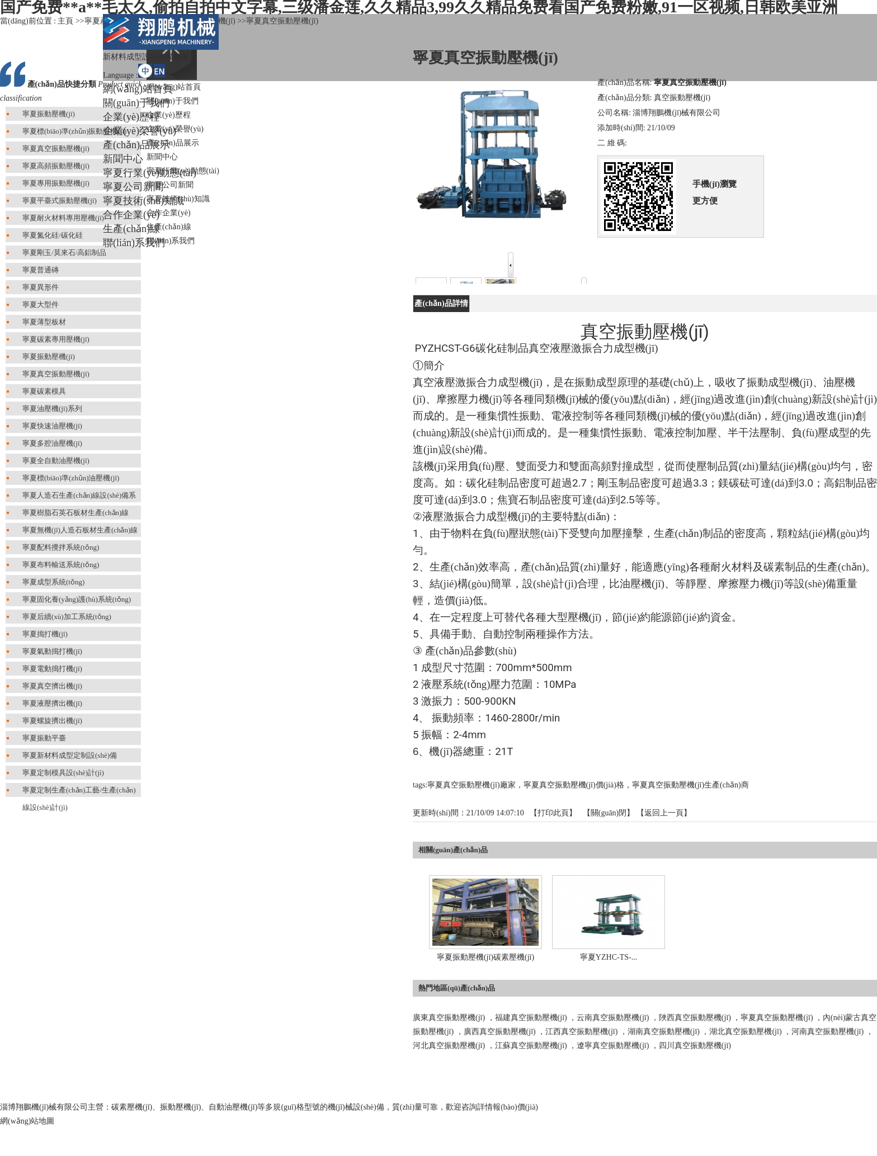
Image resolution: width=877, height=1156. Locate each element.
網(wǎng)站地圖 (27, 1121)
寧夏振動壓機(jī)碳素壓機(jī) (485, 957)
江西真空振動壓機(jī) (581, 1031)
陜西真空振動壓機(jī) (695, 1017)
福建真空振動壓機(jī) (531, 1017)
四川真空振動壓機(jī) (695, 1045)
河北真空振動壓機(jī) (449, 1045)
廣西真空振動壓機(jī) (500, 1031)
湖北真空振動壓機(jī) (745, 1031)
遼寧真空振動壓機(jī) (613, 1045)
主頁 (65, 21)
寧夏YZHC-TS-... (608, 957)
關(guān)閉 (609, 813)
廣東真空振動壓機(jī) (449, 1017)
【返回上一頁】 (663, 813)
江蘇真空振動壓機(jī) (531, 1045)
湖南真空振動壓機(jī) (664, 1031)
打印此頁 (553, 813)
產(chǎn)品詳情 (441, 303)
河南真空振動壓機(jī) (827, 1031)
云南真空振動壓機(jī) (613, 1017)
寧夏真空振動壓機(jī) (777, 1017)
